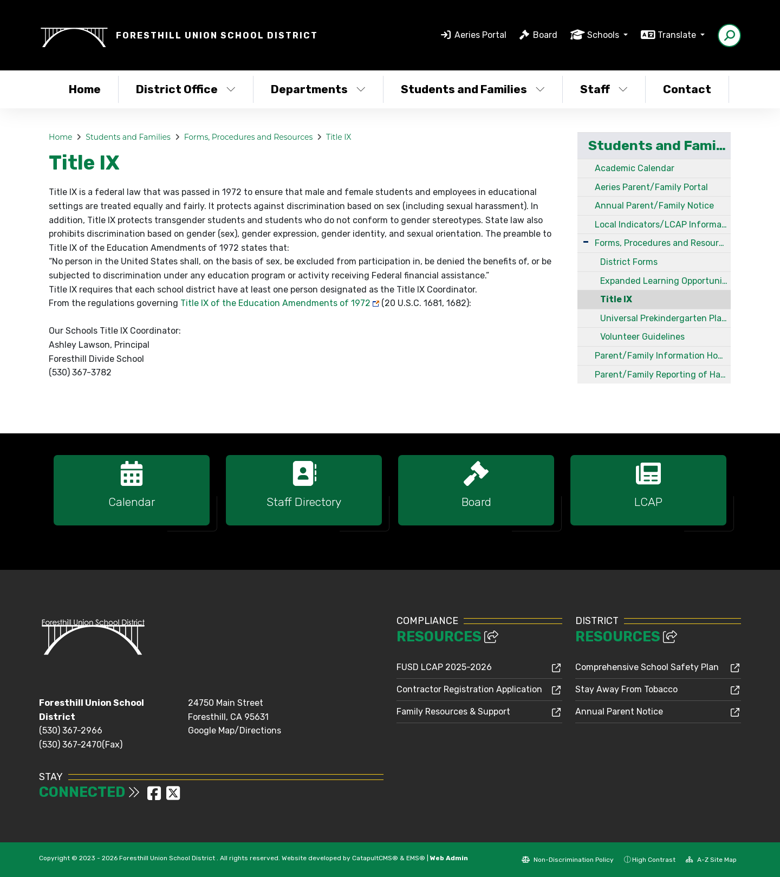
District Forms (629, 262)
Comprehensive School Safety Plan (647, 667)
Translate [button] (678, 35)
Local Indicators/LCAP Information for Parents (663, 224)
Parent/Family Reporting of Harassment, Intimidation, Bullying (663, 374)
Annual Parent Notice (619, 711)
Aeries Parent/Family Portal (651, 187)
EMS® (415, 858)
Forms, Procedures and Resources (248, 137)
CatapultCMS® (375, 858)
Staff (604, 89)
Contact (687, 89)
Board (545, 35)
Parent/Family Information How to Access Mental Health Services (663, 355)
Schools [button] (604, 35)
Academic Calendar (634, 168)
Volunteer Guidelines (642, 337)
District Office (186, 89)
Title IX (338, 137)
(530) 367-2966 (70, 730)
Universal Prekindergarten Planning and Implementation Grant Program (665, 318)
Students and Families (472, 89)
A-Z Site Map (711, 859)
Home (85, 89)
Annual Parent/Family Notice (654, 205)
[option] (132, 495)
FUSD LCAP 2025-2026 (444, 667)
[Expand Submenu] (586, 241)
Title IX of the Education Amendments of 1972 (275, 303)
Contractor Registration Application (469, 689)
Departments (318, 89)
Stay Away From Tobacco (626, 689)
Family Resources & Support (453, 711)
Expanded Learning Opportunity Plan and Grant (665, 281)
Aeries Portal (480, 35)
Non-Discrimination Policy (568, 859)
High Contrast (653, 859)
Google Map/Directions (234, 730)
